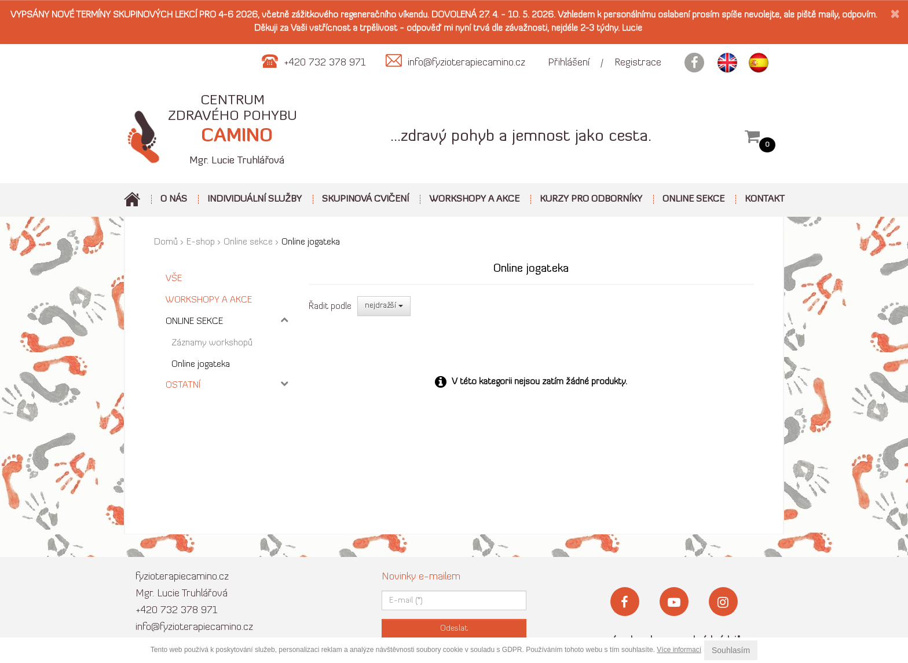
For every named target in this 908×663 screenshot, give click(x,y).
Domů (166, 242)
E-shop (200, 242)
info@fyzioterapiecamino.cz (194, 627)
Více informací (679, 650)
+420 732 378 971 (177, 610)
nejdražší (384, 305)
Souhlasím (731, 650)
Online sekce (248, 242)
